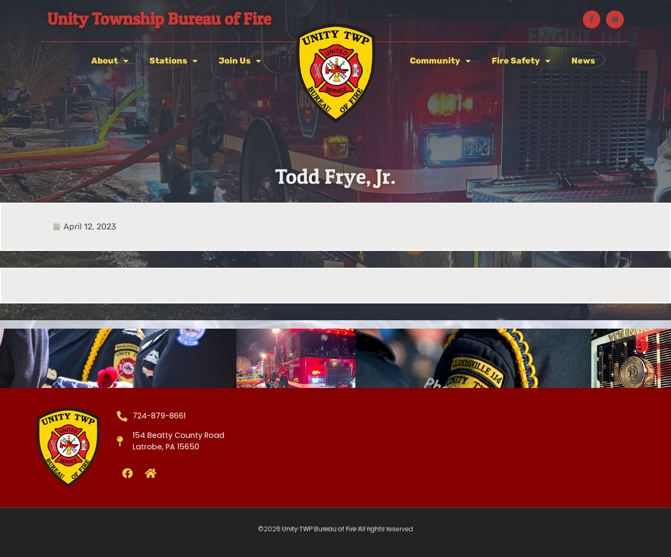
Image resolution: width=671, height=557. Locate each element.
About (109, 60)
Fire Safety (521, 60)
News (583, 61)
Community (440, 60)
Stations (173, 60)
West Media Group (373, 528)
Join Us (240, 60)
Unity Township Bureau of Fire (159, 18)
